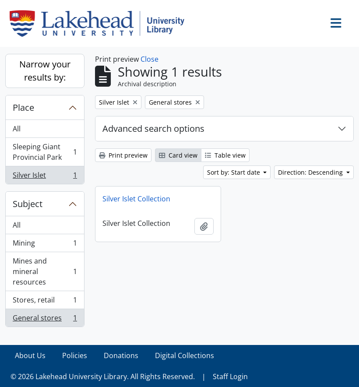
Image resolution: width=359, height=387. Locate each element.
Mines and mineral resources (44, 271)
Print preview (123, 155)
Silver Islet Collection (136, 199)
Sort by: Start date (234, 172)
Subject (27, 204)
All (17, 129)
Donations (121, 355)
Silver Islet (44, 177)
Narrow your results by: (44, 70)
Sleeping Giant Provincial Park (44, 152)
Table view (225, 155)
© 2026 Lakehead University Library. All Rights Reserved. (103, 376)
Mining (44, 245)
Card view (178, 155)
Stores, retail (44, 302)
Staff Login (230, 376)
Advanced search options (153, 128)
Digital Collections (184, 355)
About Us (30, 355)
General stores (44, 320)
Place (23, 107)
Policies (74, 355)
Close (149, 59)
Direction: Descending (311, 172)
